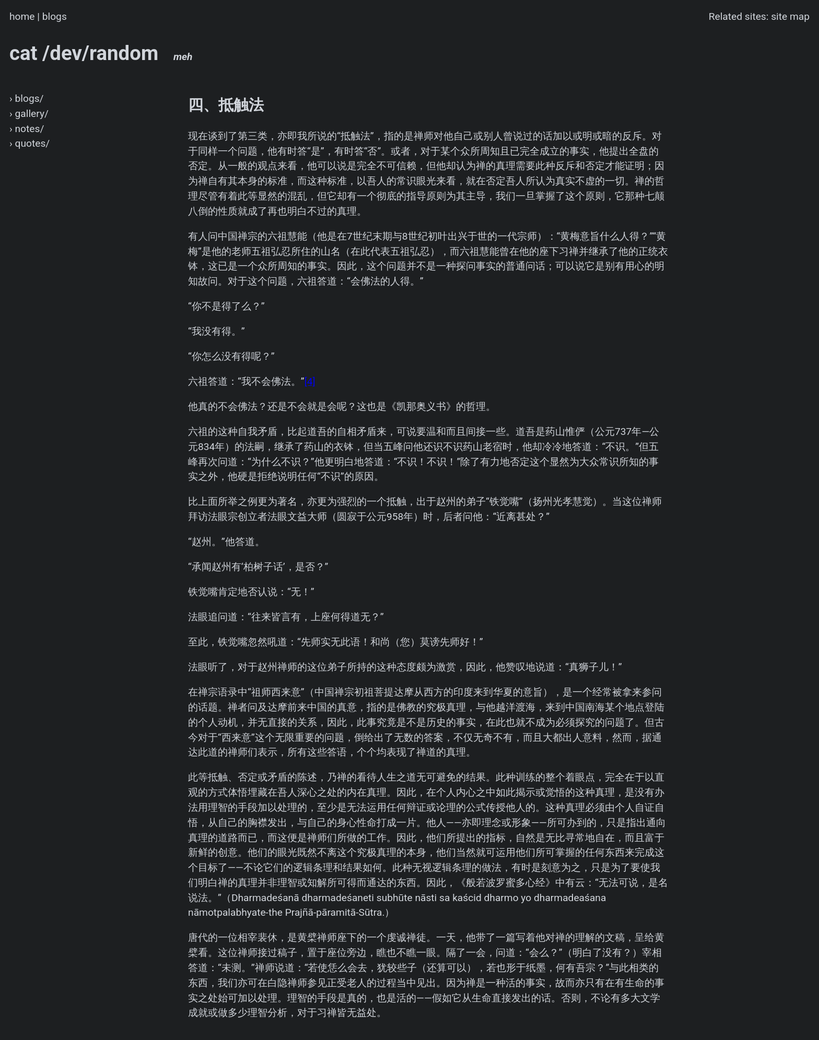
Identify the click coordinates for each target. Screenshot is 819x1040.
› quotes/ (29, 143)
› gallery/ (29, 114)
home (22, 16)
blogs (54, 16)
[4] (310, 381)
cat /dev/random (101, 53)
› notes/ (26, 129)
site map (790, 16)
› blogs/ (26, 98)
